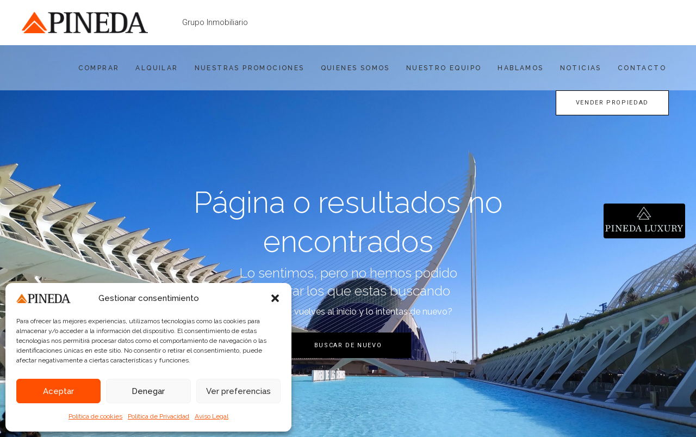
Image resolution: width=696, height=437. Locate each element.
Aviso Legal (211, 416)
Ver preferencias (238, 391)
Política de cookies (95, 416)
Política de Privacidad (158, 416)
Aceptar (58, 391)
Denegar (148, 391)
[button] (275, 298)
